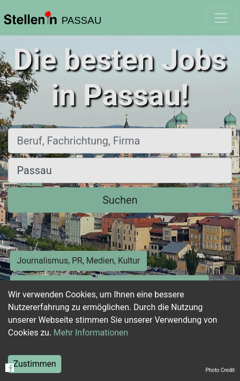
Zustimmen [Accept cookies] (34, 364)
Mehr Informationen (90, 333)
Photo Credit (220, 370)
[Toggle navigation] (221, 18)
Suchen (120, 200)
